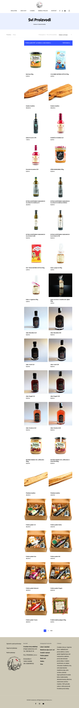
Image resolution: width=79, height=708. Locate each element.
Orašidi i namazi (45, 652)
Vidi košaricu (66, 43)
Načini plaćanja (10, 652)
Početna (8, 34)
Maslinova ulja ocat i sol (47, 650)
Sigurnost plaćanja (11, 648)
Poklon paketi (44, 655)
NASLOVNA (14, 10)
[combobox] (65, 34)
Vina (41, 664)
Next (51, 630)
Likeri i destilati (44, 647)
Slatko (42, 661)
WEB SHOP (23, 10)
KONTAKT (54, 10)
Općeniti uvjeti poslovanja (13, 643)
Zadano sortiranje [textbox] (63, 34)
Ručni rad (43, 658)
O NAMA (32, 10)
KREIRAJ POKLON (43, 10)
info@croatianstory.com (30, 649)
